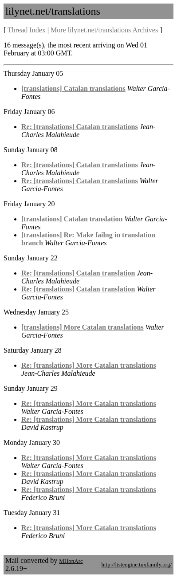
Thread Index (27, 30)
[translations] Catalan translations (73, 88)
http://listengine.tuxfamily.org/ (136, 564)
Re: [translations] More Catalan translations (88, 365)
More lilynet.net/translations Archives (104, 30)
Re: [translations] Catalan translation (78, 273)
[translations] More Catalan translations (82, 327)
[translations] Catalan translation (71, 219)
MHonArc (71, 561)
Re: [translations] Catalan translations (79, 126)
